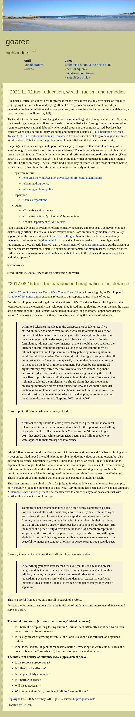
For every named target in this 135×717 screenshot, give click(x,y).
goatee (18, 41)
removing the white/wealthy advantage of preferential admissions (62, 177)
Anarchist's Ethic (77, 77)
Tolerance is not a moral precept (28, 492)
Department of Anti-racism (49, 222)
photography (34, 65)
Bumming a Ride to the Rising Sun (88, 65)
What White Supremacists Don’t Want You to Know (42, 292)
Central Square (76, 69)
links (29, 69)
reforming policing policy (38, 189)
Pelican (27, 704)
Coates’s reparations (34, 200)
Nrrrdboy (40, 699)
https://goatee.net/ (84, 699)
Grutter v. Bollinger (62, 236)
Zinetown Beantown (80, 73)
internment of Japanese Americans (84, 244)
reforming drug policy (35, 183)
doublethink (49, 240)
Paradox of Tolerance (20, 296)
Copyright (14, 699)
